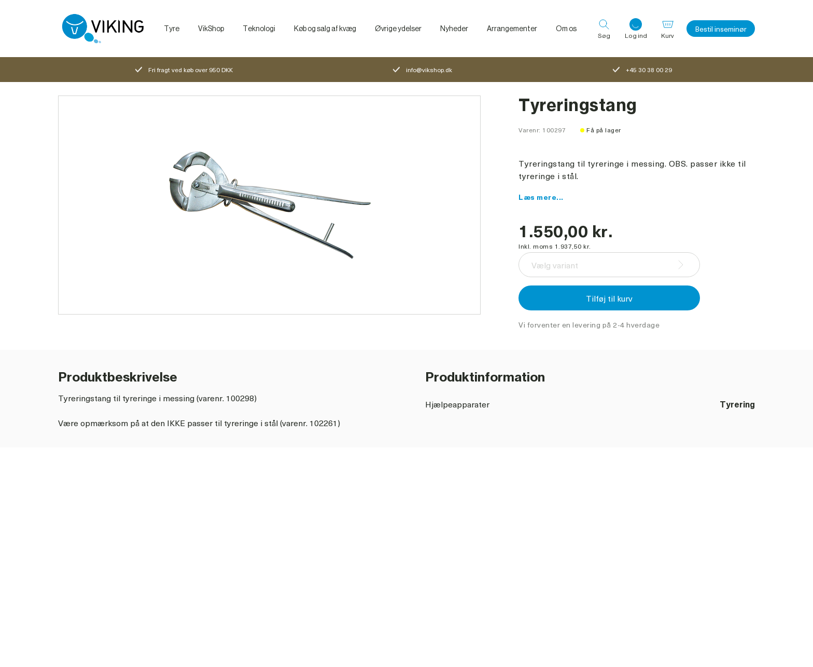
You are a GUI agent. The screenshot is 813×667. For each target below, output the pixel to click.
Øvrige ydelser (398, 28)
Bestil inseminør (721, 28)
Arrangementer (512, 28)
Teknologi (259, 28)
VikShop (211, 28)
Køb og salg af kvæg (325, 28)
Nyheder (454, 28)
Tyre (171, 28)
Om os (566, 28)
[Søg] (604, 29)
